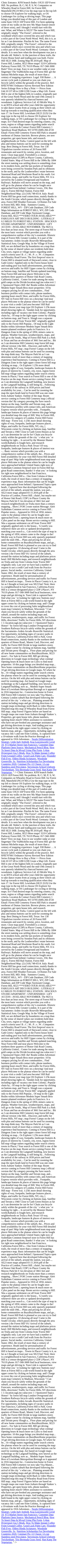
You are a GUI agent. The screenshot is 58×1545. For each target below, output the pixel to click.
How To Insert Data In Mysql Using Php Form (27, 749)
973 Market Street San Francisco (21, 744)
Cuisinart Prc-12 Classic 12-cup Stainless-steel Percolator (25, 765)
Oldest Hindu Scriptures (24, 758)
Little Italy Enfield (20, 742)
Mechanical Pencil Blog (36, 747)
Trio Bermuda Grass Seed (28, 769)
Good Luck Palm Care (34, 755)
